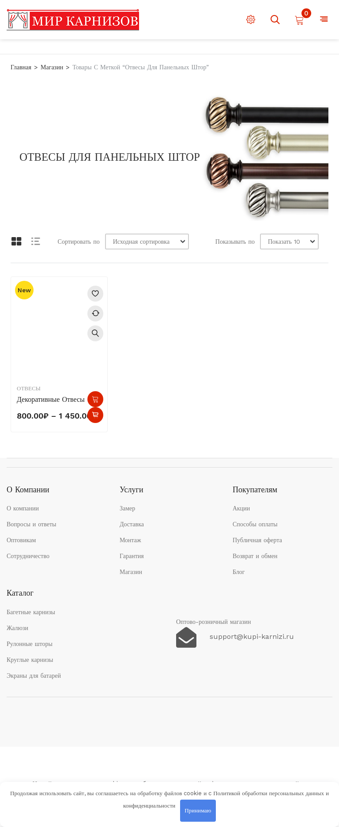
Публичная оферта (257, 540)
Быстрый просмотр (95, 333)
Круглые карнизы (30, 659)
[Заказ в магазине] (147, 241)
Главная (21, 67)
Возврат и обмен (255, 555)
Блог (239, 571)
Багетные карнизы (31, 612)
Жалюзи (17, 627)
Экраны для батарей (34, 675)
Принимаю (198, 810)
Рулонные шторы (30, 643)
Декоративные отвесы (51, 399)
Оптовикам (21, 540)
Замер (127, 508)
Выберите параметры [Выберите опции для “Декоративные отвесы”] (95, 399)
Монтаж (130, 540)
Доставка (132, 524)
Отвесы (29, 388)
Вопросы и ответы (31, 524)
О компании (23, 508)
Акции (241, 508)
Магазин (52, 67)
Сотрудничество (28, 555)
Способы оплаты (255, 524)
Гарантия (132, 555)
